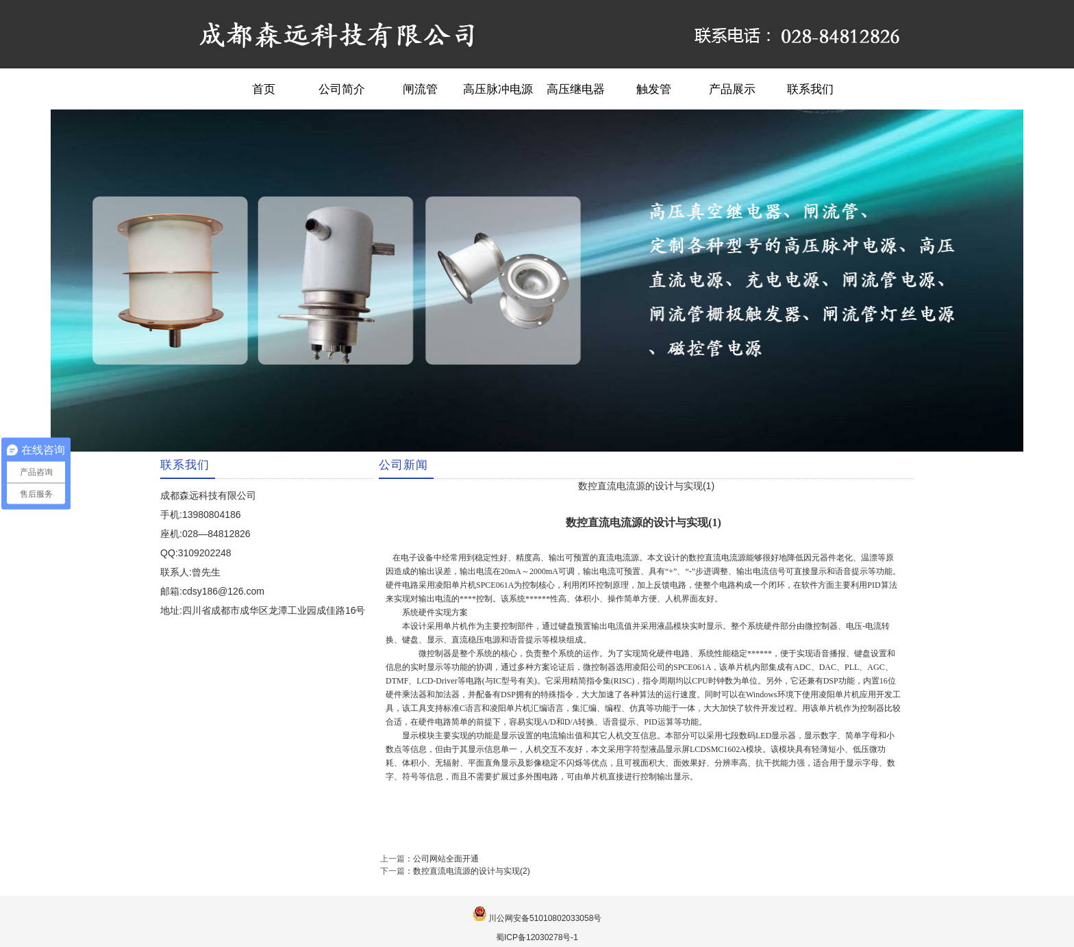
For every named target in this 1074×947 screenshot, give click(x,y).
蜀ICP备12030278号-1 (537, 937)
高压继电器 (576, 89)
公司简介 (342, 89)
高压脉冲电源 (498, 89)
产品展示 (732, 89)
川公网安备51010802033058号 (544, 918)
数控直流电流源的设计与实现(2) (471, 871)
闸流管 (420, 89)
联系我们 (810, 89)
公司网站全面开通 (446, 859)
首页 (263, 89)
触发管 (653, 89)
